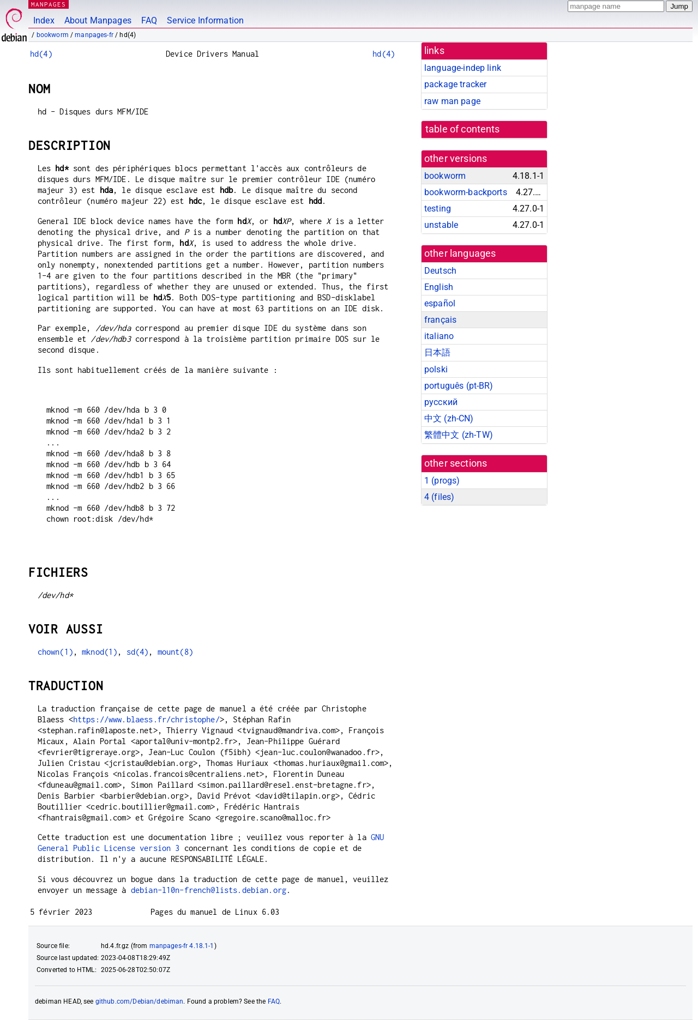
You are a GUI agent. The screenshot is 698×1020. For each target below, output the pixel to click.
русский (441, 402)
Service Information (205, 20)
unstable (441, 225)
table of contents (462, 129)
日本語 (437, 352)
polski (436, 369)
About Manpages (97, 20)
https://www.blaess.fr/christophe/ (146, 719)
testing (437, 208)
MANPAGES (48, 4)
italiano (439, 336)
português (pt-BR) (459, 386)
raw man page (452, 101)
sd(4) (138, 651)
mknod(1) (99, 651)
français (440, 320)
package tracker (455, 84)
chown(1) (55, 651)
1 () (442, 480)
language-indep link (462, 68)
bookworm (53, 35)
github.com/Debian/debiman (139, 1001)
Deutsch (440, 270)
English (438, 287)
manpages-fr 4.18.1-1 (181, 946)
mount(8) (175, 651)
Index (44, 20)
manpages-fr (94, 35)
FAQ (149, 20)
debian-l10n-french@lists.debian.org (208, 890)
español (439, 303)
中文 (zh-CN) (449, 418)
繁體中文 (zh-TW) (458, 435)
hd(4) (41, 53)
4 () (439, 497)
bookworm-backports (465, 192)
